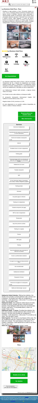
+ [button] (4, 349)
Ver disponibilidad (10, 76)
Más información (27, 118)
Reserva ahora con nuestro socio (26, 114)
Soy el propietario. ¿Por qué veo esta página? (10, 387)
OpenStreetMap (33, 370)
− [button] (4, 352)
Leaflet (26, 370)
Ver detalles (19, 381)
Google (26, 397)
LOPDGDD (13, 401)
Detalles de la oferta (19, 375)
